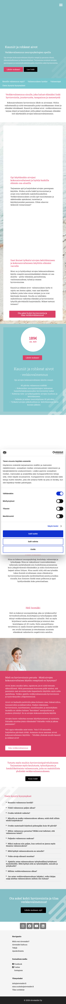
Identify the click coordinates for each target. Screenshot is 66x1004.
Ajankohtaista (18, 951)
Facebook (17, 964)
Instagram (17, 970)
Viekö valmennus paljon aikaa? (21, 808)
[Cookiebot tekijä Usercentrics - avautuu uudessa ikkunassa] (52, 452)
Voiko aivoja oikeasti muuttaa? (21, 856)
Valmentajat (55, 81)
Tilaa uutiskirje (18, 990)
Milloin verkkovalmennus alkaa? (22, 871)
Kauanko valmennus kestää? (20, 802)
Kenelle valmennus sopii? (13, 81)
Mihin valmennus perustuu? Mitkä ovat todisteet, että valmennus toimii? (30, 832)
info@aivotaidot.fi (19, 983)
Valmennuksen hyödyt (37, 81)
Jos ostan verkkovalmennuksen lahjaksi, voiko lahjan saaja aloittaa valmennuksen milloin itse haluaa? (31, 877)
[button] (61, 5)
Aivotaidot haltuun (19, 944)
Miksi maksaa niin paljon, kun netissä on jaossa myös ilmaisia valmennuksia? (30, 844)
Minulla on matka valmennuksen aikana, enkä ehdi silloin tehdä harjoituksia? (33, 819)
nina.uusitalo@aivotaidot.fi (23, 986)
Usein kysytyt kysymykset (13, 85)
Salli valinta (33, 541)
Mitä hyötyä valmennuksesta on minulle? (26, 851)
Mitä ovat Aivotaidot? (20, 941)
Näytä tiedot (53, 526)
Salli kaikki (33, 534)
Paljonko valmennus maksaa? (21, 838)
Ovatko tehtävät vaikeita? (19, 813)
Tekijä (14, 948)
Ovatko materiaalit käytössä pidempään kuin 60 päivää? (32, 825)
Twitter (16, 967)
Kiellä (32, 549)
